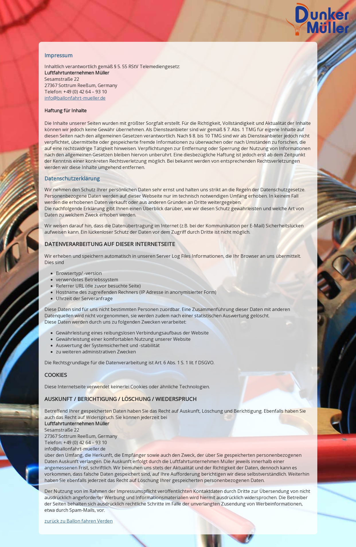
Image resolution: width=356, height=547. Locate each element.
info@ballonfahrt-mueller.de (74, 98)
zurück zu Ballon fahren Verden (78, 521)
